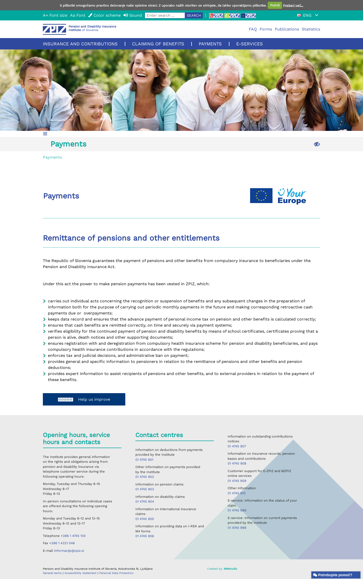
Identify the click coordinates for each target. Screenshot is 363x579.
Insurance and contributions (80, 43)
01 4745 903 (144, 489)
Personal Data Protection (116, 573)
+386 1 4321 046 (62, 543)
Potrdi (275, 5)
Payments (210, 43)
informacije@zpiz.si (69, 551)
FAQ (253, 29)
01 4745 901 (144, 459)
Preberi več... (293, 5)
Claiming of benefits (158, 43)
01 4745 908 (237, 463)
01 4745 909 (237, 481)
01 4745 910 (237, 493)
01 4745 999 (237, 510)
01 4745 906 (144, 536)
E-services (249, 43)
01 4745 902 (144, 477)
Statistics (311, 29)
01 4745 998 (237, 528)
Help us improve (84, 399)
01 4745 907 (237, 446)
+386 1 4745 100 (73, 536)
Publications (287, 29)
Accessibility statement (81, 573)
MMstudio (230, 568)
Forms (266, 29)
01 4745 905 (144, 519)
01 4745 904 (144, 501)
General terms (53, 573)
